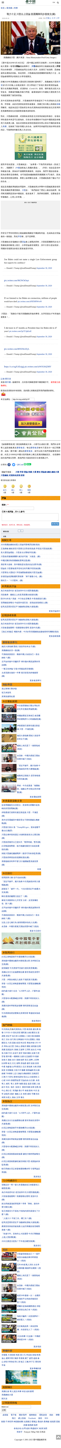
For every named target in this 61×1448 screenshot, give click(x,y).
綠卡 (3, 1088)
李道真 (29, 1356)
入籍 (38, 1085)
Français (27, 1433)
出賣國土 (22, 1037)
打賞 (47, 18)
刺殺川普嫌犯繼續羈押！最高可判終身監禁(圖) (21, 855)
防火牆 (37, 1071)
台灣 (14, 1068)
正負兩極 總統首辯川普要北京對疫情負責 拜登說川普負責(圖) (26, 550)
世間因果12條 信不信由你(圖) (14, 879)
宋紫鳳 (4, 1356)
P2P (19, 1071)
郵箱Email (5, 1408)
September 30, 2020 (44, 268)
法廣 (22, 1058)
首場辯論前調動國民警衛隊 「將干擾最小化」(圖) (21, 578)
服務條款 (33, 1416)
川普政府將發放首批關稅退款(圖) (15, 859)
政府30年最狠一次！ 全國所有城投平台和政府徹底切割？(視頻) (28, 1300)
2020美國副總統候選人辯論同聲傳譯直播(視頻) (20, 546)
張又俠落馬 (6, 694)
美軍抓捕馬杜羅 (8, 698)
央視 (37, 1082)
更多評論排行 (54, 612)
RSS (46, 1419)
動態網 (30, 1426)
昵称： (5, 505)
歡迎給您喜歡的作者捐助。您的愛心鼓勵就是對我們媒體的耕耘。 (28, 391)
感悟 (29, 1095)
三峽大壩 (30, 1037)
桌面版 (5, 1416)
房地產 (23, 1065)
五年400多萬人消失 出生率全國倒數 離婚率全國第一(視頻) (29, 1269)
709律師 (9, 1075)
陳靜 (16, 1359)
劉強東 (29, 1068)
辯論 (24, 242)
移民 (8, 1085)
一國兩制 (16, 1058)
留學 (17, 1085)
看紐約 (40, 1423)
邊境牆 (34, 1047)
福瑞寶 (53, 1423)
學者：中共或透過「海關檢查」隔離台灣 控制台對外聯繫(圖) (28, 790)
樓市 (28, 1065)
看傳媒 (46, 1423)
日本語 (42, 1433)
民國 (28, 1088)
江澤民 (27, 1051)
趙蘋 (35, 1359)
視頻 (5, 1251)
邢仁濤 (17, 1363)
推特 (40, 1419)
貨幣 (31, 1061)
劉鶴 (16, 1051)
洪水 (8, 1041)
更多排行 (37, 1247)
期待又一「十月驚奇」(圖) (12, 582)
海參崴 (9, 1068)
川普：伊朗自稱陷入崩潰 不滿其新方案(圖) (19, 981)
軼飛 (38, 1356)
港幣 (18, 1065)
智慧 (25, 1095)
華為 (6, 1047)
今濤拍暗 (11, 1356)
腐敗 (29, 1054)
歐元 (10, 1065)
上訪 (15, 1075)
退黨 (14, 1044)
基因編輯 (29, 1071)
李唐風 (21, 1359)
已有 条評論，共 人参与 (13, 512)
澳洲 (24, 1088)
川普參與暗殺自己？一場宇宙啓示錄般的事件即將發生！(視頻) (28, 1258)
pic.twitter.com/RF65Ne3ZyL (16, 349)
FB (33, 1058)
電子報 (13, 1416)
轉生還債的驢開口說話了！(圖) (14, 897)
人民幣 (36, 1061)
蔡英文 (19, 1068)
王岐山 (17, 1047)
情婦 (25, 1054)
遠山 (3, 1359)
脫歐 (10, 1061)
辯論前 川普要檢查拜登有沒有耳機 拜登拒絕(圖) (21, 570)
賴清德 (29, 1030)
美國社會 (5, 1393)
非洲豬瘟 (9, 1071)
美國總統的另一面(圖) (11, 652)
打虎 (37, 1054)
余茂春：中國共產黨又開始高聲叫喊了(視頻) (20, 928)
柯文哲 (23, 1044)
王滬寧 (21, 1051)
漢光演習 (17, 1034)
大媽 (35, 1068)
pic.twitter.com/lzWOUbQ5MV (38, 366)
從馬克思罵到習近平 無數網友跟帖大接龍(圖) (19, 608)
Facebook (32, 1419)
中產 (3, 1068)
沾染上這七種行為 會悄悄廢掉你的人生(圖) (19, 924)
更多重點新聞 (35, 798)
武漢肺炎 (17, 1030)
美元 (27, 1061)
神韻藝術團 (18, 1423)
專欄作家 (7, 1352)
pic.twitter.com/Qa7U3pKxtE (20, 331)
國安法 (34, 1034)
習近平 (9, 1037)
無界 (36, 1426)
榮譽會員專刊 (10, 643)
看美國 (9, 8)
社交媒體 (28, 1058)
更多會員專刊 (35, 682)
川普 (33, 66)
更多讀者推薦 (54, 637)
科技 (24, 1393)
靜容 (6, 1363)
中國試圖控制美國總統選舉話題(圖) (15, 562)
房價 (39, 1068)
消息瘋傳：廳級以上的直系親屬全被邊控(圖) (19, 596)
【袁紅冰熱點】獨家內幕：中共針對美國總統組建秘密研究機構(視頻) (30, 633)
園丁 (27, 1359)
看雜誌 (34, 1423)
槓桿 (22, 1061)
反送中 (15, 1054)
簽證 (29, 1085)
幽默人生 (18, 1095)
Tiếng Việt (35, 1433)
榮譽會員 (21, 448)
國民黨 (24, 1034)
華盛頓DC (34, 1430)
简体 (54, 2)
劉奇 (31, 1092)
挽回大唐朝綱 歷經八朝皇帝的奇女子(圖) (19, 648)
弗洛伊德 (30, 1044)
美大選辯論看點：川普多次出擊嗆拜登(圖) (18, 554)
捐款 (51, 1416)
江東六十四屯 (7, 1078)
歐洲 (41, 1430)
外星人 (9, 1099)
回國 (34, 1085)
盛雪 (31, 1359)
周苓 (12, 1359)
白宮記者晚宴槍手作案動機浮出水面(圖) (18, 958)
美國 (5, 126)
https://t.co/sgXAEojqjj (14, 366)
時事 (16, 8)
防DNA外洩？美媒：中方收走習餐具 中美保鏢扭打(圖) (23, 600)
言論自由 (25, 1082)
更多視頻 (37, 1348)
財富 (37, 1065)
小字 (57, 18)
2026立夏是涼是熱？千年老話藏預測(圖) (18, 1242)
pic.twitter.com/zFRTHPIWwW (30, 301)
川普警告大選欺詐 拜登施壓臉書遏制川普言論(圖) (21, 574)
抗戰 (36, 1088)
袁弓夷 (13, 1041)
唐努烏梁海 (18, 1078)
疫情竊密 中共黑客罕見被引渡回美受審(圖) (19, 969)
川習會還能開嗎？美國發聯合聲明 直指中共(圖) (20, 629)
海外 (13, 1088)
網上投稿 (22, 1419)
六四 (10, 1044)
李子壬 (32, 1363)
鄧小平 (21, 1092)
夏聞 (8, 1359)
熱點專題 (7, 685)
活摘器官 (35, 1075)
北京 (24, 1068)
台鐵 (29, 1034)
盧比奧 (35, 1030)
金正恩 (11, 1047)
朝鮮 (37, 1058)
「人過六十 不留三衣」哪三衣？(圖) (17, 1220)
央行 (14, 1061)
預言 (38, 1095)
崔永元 (34, 1051)
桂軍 (32, 1088)
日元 (14, 1065)
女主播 (32, 1082)
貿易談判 (10, 1051)
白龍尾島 (33, 1078)
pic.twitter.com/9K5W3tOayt (16, 280)
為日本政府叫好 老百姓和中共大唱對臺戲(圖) (19, 592)
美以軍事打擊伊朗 (9, 690)
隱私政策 (43, 1416)
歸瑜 (34, 1356)
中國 (18, 168)
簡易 (18, 1356)
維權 (3, 1075)
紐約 (28, 1430)
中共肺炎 (5, 1030)
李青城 (11, 1363)
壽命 (14, 1099)
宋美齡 (15, 1092)
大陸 (16, 1071)
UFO (36, 1044)
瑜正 (22, 1363)
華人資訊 (13, 1393)
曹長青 (38, 1363)
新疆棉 (37, 1037)
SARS (8, 1082)
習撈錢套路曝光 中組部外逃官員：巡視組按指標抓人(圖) (24, 604)
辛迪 (3, 1366)
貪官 (20, 1054)
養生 (22, 1099)
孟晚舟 (23, 1047)
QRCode (20, 465)
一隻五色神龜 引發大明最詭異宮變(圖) (18, 670)
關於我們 (23, 1416)
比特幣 (4, 1065)
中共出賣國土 (30, 1041)
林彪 (27, 1092)
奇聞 (3, 1099)
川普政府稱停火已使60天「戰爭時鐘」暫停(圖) (21, 843)
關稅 (28, 1047)
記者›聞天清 (6, 379)
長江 (3, 1041)
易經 (12, 1095)
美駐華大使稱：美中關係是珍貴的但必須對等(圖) (21, 566)
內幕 (6, 1054)
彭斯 (39, 1047)
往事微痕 (20, 1041)
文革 (18, 1099)
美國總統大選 (7, 1396)
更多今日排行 (35, 932)
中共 (10, 1054)
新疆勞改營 (16, 1082)
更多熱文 (37, 1178)
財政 (33, 1065)
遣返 (25, 1085)
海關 (21, 1085)
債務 (18, 1061)
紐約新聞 (30, 1393)
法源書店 (27, 1423)
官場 (3, 1058)
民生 (8, 1088)
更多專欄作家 (35, 1370)
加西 (45, 1430)
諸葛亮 (7, 1095)
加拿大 (4, 1061)
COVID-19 (8, 1034)
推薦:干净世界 (7, 1423)
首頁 (3, 8)
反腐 (33, 1054)
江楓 (27, 1363)
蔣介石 (9, 1092)
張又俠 (15, 1037)
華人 (3, 1085)
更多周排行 (36, 1022)
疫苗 (18, 1044)
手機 (33, 1095)
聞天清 (4, 1400)
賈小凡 (23, 1356)
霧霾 (23, 1071)
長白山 (26, 1078)
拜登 (20, 236)
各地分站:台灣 (20, 1430)
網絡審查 (27, 1075)
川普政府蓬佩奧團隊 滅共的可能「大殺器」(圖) (20, 558)
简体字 (19, 1433)
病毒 (58, 104)
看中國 (8, 382)
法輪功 (20, 1075)
